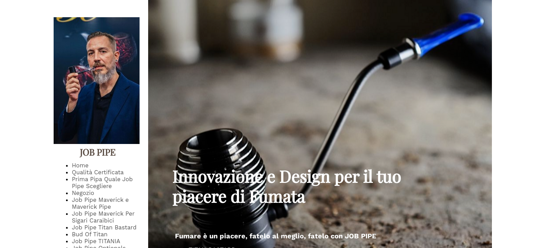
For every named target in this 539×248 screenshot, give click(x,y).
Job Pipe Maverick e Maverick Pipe (100, 203)
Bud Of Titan (90, 234)
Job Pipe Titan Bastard (104, 227)
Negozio (83, 192)
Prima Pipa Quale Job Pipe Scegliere (102, 182)
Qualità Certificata (98, 172)
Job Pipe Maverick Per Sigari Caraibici (103, 217)
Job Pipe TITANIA (96, 241)
